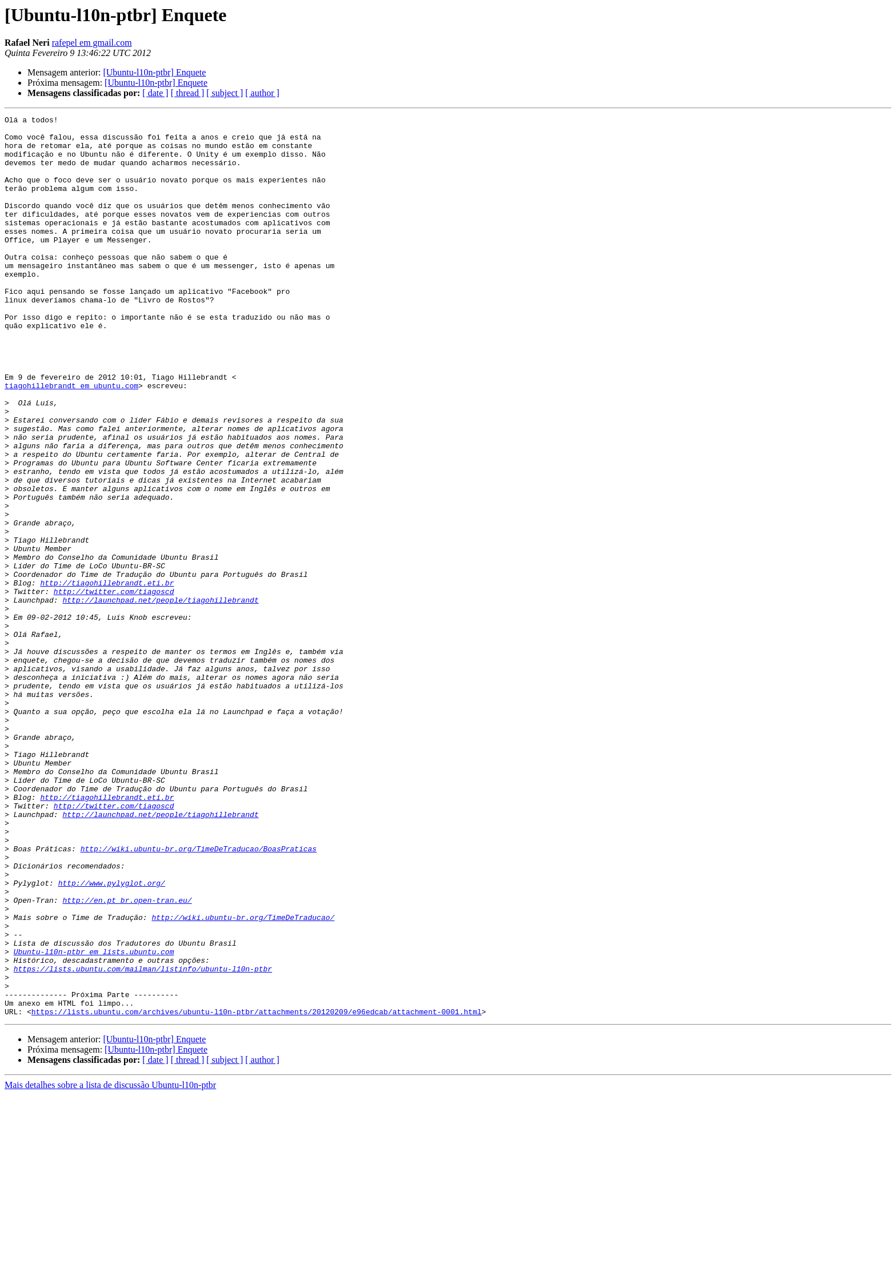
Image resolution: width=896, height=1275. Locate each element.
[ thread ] (188, 93)
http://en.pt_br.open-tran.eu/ (126, 1058)
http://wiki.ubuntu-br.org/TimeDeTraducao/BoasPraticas (199, 996)
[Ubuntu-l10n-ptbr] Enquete (154, 72)
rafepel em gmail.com (92, 42)
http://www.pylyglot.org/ (111, 1037)
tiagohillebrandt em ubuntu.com (71, 440)
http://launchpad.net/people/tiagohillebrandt (160, 697)
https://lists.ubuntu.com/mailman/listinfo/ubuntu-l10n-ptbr (143, 1140)
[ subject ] (224, 93)
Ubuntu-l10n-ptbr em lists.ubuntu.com (94, 1119)
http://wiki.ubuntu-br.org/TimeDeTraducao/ (242, 1078)
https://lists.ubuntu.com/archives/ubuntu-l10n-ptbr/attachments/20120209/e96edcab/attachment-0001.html (256, 1191)
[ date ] (155, 93)
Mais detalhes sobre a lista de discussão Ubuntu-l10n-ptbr (110, 1265)
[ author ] (262, 93)
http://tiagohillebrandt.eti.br (107, 677)
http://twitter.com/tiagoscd (114, 687)
